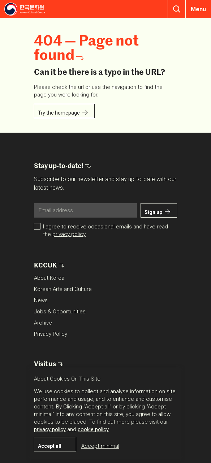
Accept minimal (100, 446)
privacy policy (69, 234)
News (41, 300)
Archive (43, 323)
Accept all (49, 446)
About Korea (49, 278)
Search (177, 9)
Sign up (153, 212)
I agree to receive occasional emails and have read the (105, 230)
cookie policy (93, 429)
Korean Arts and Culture (63, 289)
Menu (198, 9)
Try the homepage (59, 113)
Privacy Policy (50, 334)
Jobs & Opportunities (60, 311)
